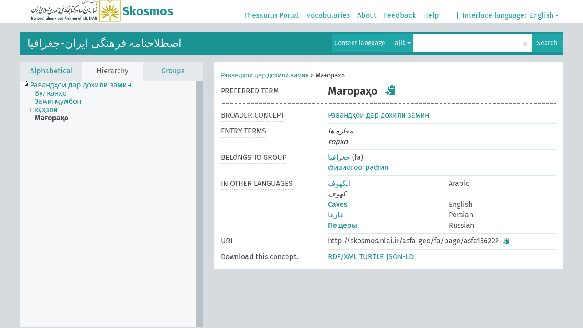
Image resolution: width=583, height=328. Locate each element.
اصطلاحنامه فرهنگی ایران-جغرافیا (104, 43)
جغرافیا (339, 157)
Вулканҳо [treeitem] (50, 93)
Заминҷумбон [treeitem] (58, 101)
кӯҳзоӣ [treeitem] (46, 110)
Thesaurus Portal (271, 15)
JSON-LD (400, 256)
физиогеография (358, 167)
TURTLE (371, 256)
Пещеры (342, 225)
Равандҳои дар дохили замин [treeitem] (80, 85)
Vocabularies (328, 15)
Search (547, 43)
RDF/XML (342, 256)
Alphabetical (51, 71)
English (544, 15)
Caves (338, 204)
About (367, 15)
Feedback (400, 15)
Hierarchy (112, 71)
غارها (335, 214)
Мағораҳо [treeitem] (51, 118)
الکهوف (339, 183)
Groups (172, 71)
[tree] (111, 204)
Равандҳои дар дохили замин (265, 75)
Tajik (401, 43)
